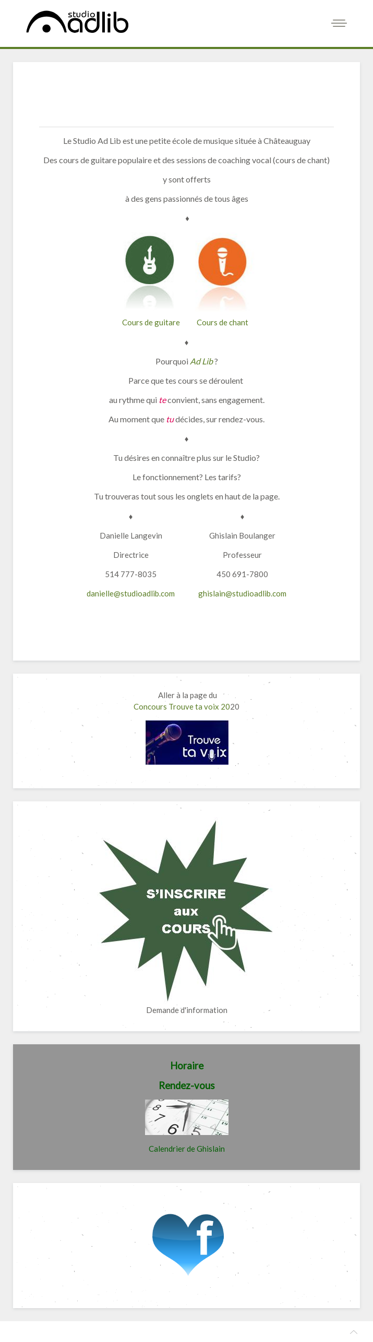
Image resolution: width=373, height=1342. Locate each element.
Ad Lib (201, 361)
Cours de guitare (151, 322)
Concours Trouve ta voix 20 (182, 706)
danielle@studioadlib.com (131, 593)
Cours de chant (222, 322)
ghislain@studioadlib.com (242, 593)
